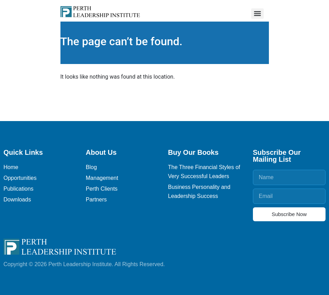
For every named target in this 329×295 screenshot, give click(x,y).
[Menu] (257, 13)
